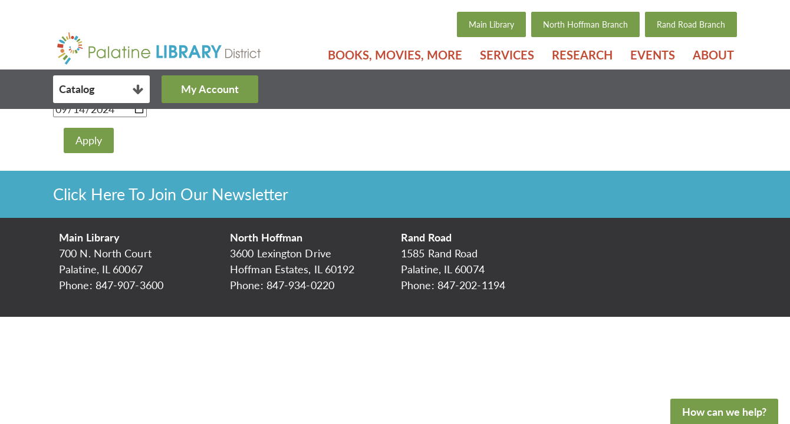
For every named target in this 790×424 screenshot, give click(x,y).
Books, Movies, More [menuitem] (395, 55)
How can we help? (724, 411)
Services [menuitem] (507, 55)
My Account (210, 88)
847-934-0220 (300, 285)
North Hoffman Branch (585, 24)
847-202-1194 (471, 285)
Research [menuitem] (582, 55)
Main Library (491, 24)
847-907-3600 (129, 285)
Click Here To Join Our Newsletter (170, 194)
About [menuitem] (713, 55)
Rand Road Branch (691, 24)
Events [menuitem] (652, 55)
